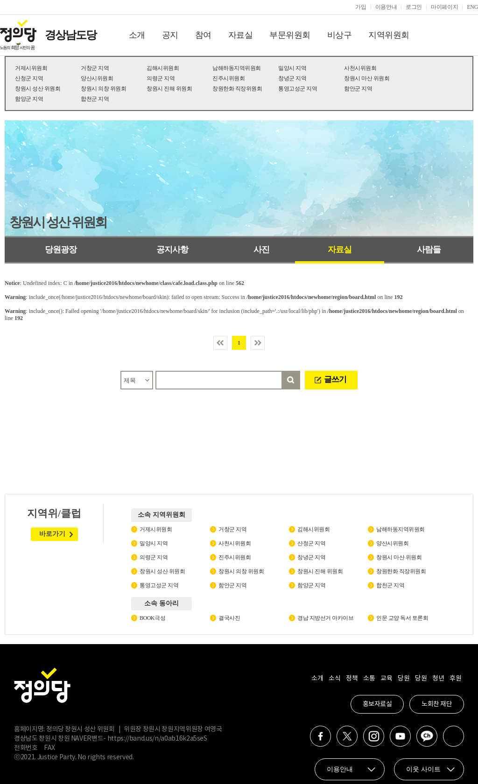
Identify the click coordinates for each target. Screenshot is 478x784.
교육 (386, 678)
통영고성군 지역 (297, 88)
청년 (438, 678)
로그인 (414, 7)
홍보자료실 (377, 704)
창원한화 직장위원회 (237, 88)
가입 (360, 7)
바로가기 (52, 533)
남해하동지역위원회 (236, 68)
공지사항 (172, 249)
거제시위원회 (31, 68)
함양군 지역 (29, 99)
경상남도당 (70, 35)
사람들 (429, 249)
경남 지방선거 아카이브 (325, 618)
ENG (472, 7)
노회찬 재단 (437, 704)
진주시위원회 (228, 78)
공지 (170, 35)
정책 (352, 678)
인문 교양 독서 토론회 (402, 618)
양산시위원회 (97, 78)
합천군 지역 (95, 99)
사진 (261, 249)
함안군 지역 (358, 88)
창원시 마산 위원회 (366, 78)
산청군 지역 (29, 78)
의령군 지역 (161, 78)
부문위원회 (289, 35)
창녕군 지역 (292, 78)
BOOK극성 (152, 618)
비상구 (339, 35)
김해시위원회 (163, 68)
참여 (203, 35)
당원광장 (61, 249)
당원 (403, 678)
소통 (369, 678)
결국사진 (229, 618)
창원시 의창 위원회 (103, 88)
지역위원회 (388, 35)
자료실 (240, 35)
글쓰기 (335, 379)
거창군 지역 (95, 68)
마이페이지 (444, 7)
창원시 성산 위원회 (37, 88)
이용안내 (386, 7)
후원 (455, 678)
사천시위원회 (360, 68)
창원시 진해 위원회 (169, 88)
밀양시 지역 (292, 68)
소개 (137, 35)
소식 (334, 678)
